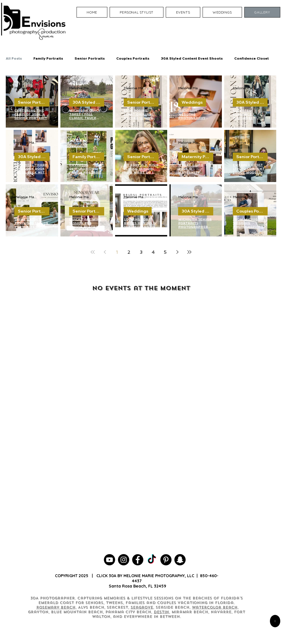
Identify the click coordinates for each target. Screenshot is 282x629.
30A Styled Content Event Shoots (192, 58)
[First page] (92, 252)
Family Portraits (48, 58)
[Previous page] (105, 252)
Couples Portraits (132, 58)
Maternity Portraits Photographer (197, 156)
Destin (161, 612)
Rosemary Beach (55, 607)
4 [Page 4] (153, 252)
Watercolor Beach (214, 607)
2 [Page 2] (128, 252)
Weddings (192, 102)
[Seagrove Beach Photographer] (151, 559)
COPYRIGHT (66, 575)
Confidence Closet (251, 58)
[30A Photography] (180, 559)
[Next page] (177, 252)
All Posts (14, 58)
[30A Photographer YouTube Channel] (109, 559)
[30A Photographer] (123, 559)
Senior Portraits (90, 58)
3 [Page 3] (141, 252)
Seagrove (142, 607)
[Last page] (189, 252)
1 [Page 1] (117, 252)
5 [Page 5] (165, 252)
